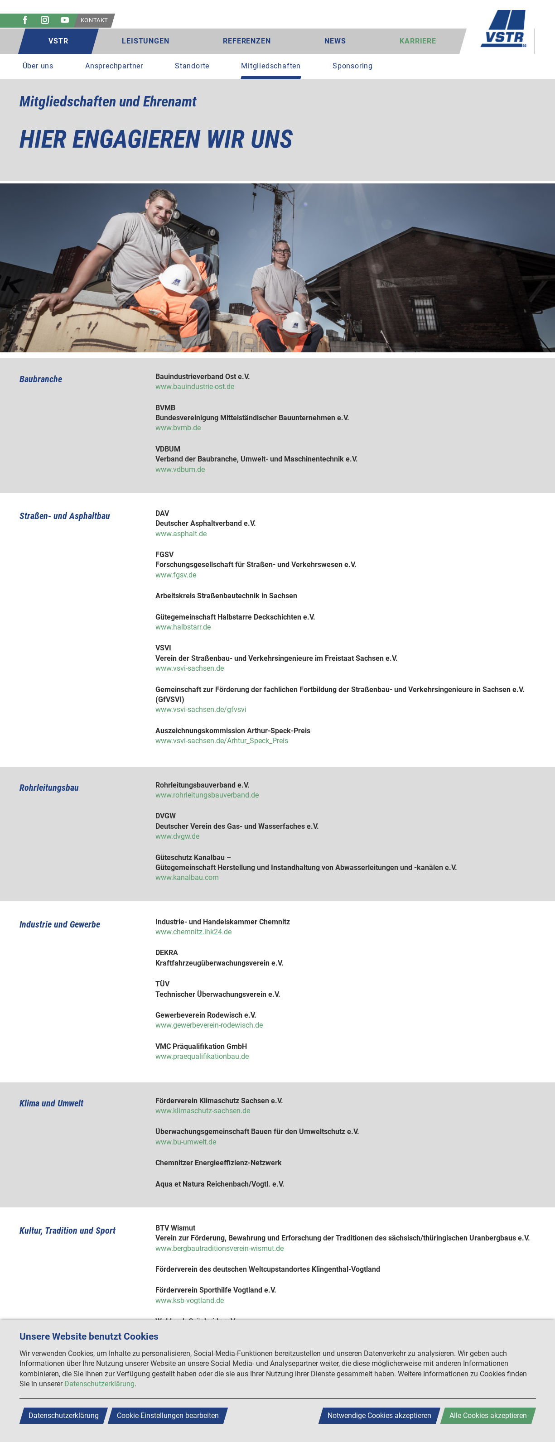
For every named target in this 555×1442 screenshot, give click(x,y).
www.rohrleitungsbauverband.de (207, 795)
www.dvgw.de (177, 836)
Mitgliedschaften (271, 66)
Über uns (38, 66)
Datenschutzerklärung (99, 1384)
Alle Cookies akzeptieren (488, 1415)
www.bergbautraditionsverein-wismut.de (219, 1248)
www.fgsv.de (175, 575)
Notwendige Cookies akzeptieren (379, 1415)
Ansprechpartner (114, 66)
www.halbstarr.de (183, 627)
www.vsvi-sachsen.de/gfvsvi (200, 709)
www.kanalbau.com (187, 877)
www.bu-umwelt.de (185, 1142)
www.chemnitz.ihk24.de (193, 932)
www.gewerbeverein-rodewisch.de (209, 1025)
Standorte (192, 66)
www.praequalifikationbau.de (202, 1056)
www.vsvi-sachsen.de (189, 668)
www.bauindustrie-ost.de (194, 386)
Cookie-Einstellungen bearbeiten (168, 1415)
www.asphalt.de (181, 533)
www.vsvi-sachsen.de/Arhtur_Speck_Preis (221, 740)
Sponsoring (353, 66)
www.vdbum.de (180, 469)
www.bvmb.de (178, 427)
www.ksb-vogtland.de (189, 1300)
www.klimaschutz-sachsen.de (202, 1110)
